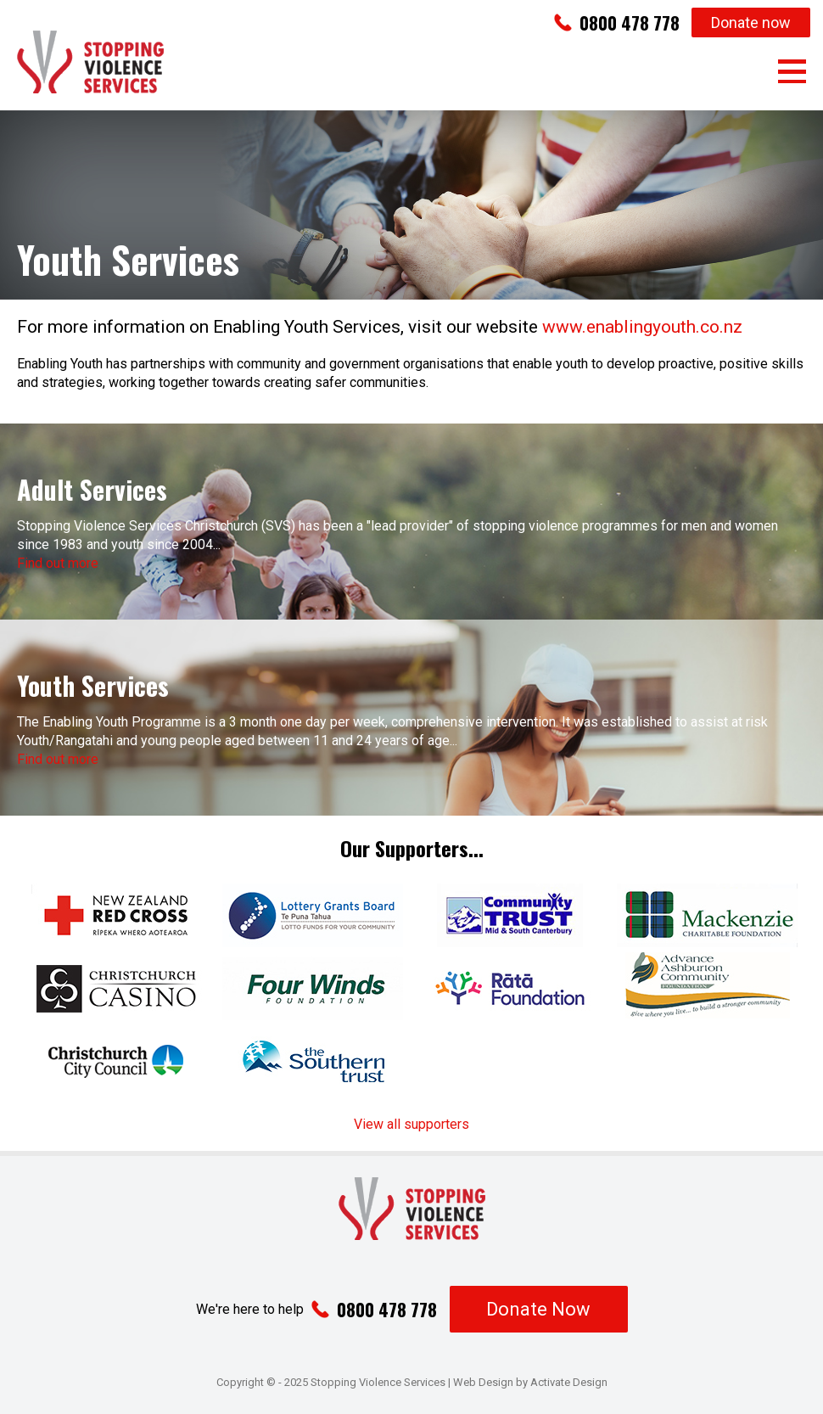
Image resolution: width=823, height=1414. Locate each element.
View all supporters (411, 1124)
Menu (792, 71)
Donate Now (538, 1309)
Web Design (483, 1382)
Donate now (751, 22)
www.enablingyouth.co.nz (642, 327)
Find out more (57, 563)
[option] (411, 205)
